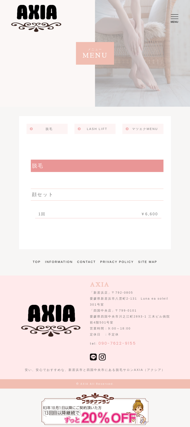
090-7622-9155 (117, 343)
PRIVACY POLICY (117, 262)
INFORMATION (59, 262)
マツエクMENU (145, 129)
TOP (37, 262)
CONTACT (86, 262)
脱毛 (49, 129)
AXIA (84, 384)
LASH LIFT (97, 129)
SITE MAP (147, 262)
